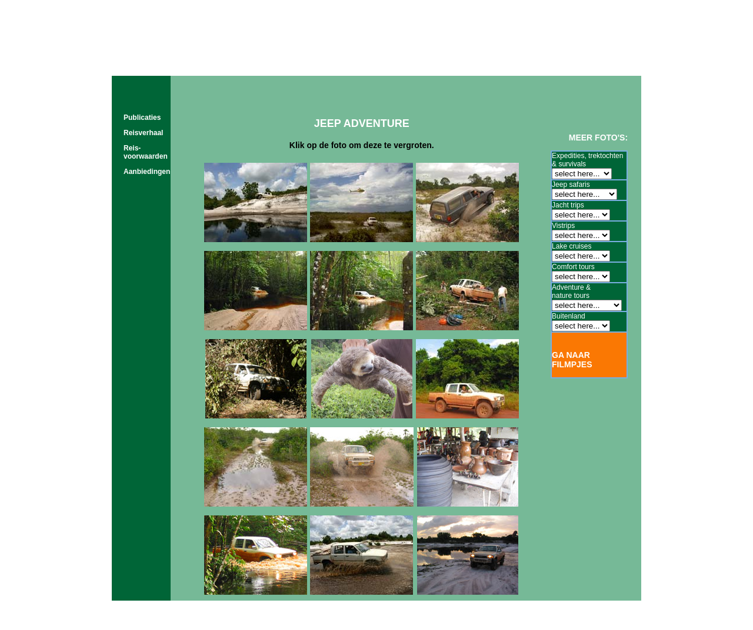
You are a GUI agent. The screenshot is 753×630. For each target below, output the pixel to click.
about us (509, 64)
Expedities (568, 156)
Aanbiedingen (147, 171)
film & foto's (423, 64)
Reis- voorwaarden (146, 152)
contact (582, 64)
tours (350, 64)
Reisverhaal (143, 133)
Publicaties (142, 117)
